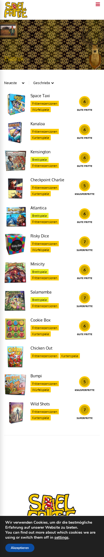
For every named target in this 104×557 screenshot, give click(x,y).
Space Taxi (40, 95)
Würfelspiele (40, 110)
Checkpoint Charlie (47, 179)
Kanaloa (38, 123)
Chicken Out (41, 348)
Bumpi (36, 375)
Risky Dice (40, 236)
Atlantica (39, 207)
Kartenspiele (40, 138)
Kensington (40, 151)
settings (61, 537)
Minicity (38, 264)
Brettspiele (39, 160)
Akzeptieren (20, 548)
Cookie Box (40, 320)
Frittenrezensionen (44, 104)
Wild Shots (40, 404)
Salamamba (41, 292)
